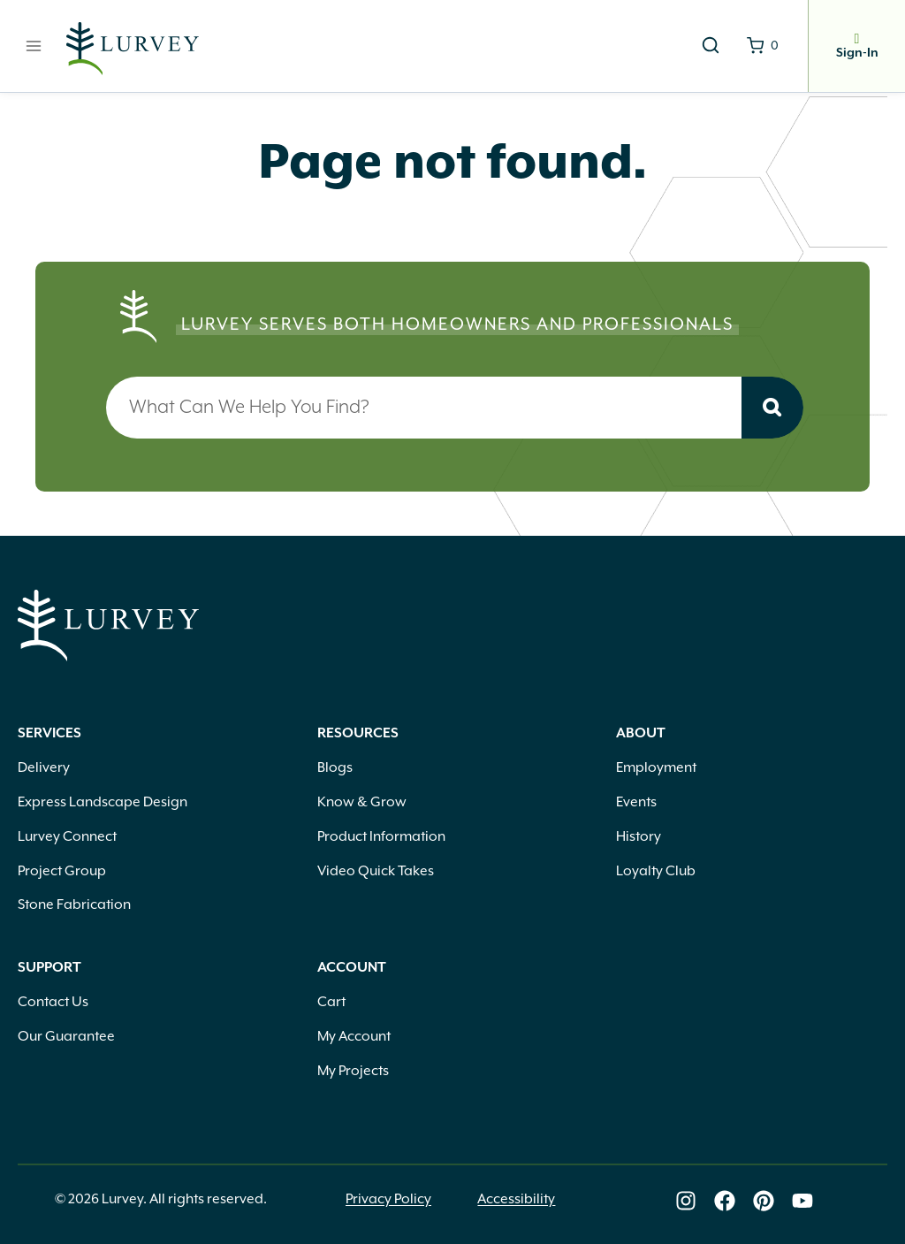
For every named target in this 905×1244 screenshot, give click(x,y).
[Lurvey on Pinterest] (763, 1200)
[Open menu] (34, 45)
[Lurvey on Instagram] (685, 1200)
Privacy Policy (388, 1200)
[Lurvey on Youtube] (802, 1200)
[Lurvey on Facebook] (724, 1200)
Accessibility (516, 1200)
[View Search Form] (710, 46)
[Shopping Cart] (763, 46)
